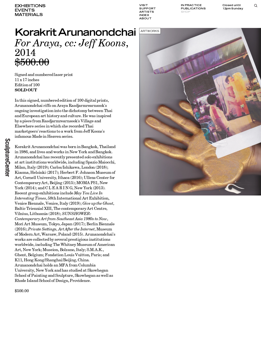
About (145, 18)
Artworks (150, 31)
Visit (143, 5)
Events (25, 10)
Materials (29, 15)
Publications (193, 8)
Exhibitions (30, 6)
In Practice (191, 5)
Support (147, 8)
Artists (146, 12)
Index (144, 15)
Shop (185, 12)
